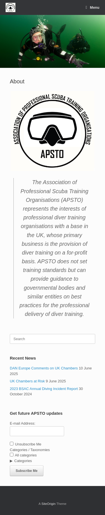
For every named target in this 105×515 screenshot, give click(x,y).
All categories (23, 455)
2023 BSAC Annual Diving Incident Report (44, 389)
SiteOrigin (48, 503)
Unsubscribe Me (25, 444)
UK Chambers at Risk (27, 381)
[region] (52, 41)
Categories (23, 461)
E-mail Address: (22, 423)
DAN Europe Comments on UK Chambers (44, 368)
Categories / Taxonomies (30, 450)
